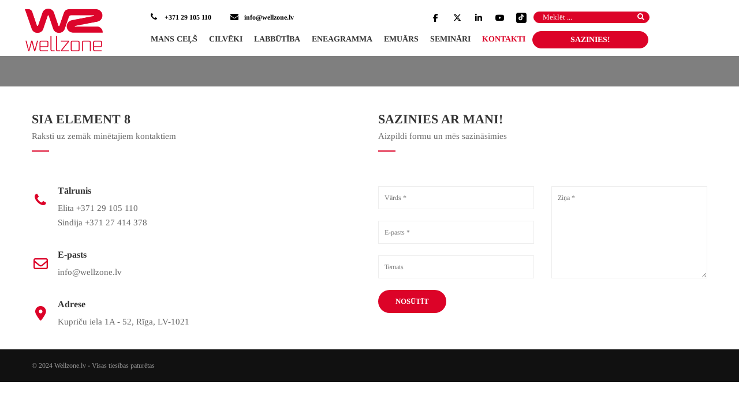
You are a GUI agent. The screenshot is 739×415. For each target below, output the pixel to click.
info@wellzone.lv (269, 17)
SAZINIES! (590, 39)
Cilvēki (225, 39)
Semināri (450, 39)
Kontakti (503, 39)
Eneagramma (342, 39)
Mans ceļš (174, 39)
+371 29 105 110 (187, 17)
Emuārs (401, 39)
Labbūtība (277, 39)
